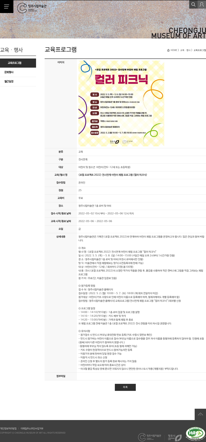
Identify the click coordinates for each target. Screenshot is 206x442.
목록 (125, 387)
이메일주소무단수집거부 (32, 428)
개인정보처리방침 (8, 428)
